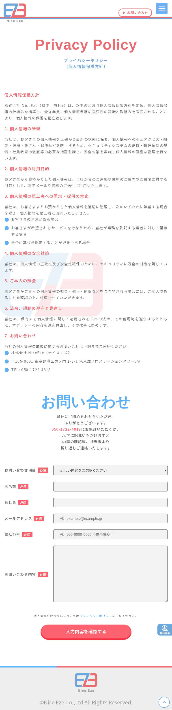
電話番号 (18, 534)
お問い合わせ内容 (26, 574)
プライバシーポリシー (96, 616)
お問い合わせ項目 (26, 470)
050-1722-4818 (66, 429)
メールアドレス (24, 518)
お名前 (16, 486)
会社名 (16, 502)
